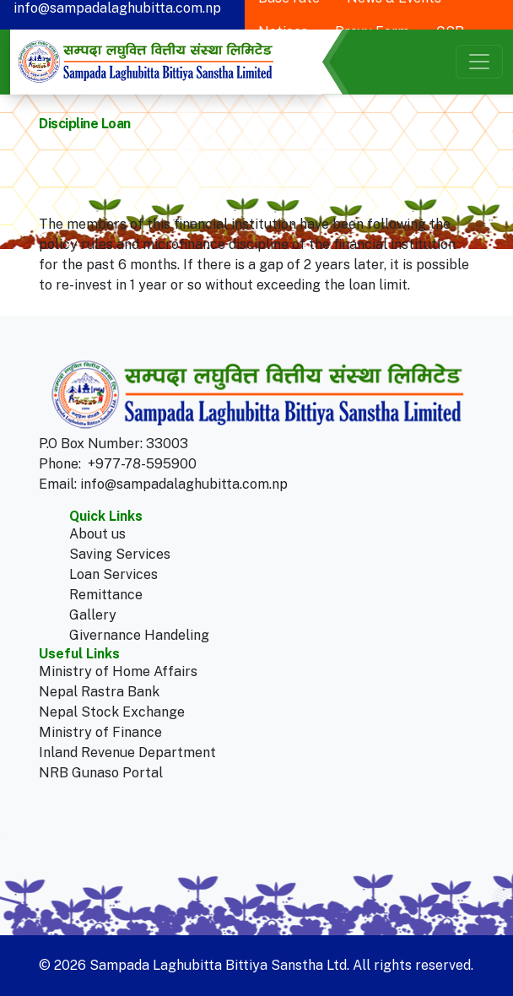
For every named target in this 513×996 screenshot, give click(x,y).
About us (97, 534)
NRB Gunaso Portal (101, 773)
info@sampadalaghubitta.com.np (184, 484)
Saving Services (119, 554)
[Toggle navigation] (479, 61)
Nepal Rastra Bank (99, 692)
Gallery (92, 615)
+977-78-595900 (142, 464)
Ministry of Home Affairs (118, 671)
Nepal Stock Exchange (112, 712)
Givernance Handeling (139, 635)
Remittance (106, 595)
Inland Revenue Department (127, 752)
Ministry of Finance (100, 732)
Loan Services (113, 574)
